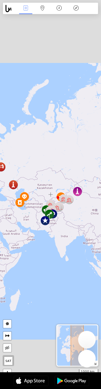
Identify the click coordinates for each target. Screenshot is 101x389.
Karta (42, 8)
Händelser (25, 8)
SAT (8, 361)
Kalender (59, 8)
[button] (45, 220)
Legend (76, 8)
